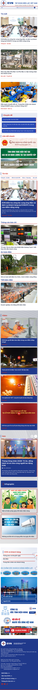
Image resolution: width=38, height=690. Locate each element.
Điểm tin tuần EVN (16, 177)
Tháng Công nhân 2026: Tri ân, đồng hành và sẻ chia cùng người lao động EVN (17, 463)
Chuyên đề (7, 115)
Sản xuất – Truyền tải (6, 76)
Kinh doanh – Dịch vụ (6, 108)
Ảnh (4, 436)
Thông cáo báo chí (8, 222)
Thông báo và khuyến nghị (12, 555)
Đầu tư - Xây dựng (26, 177)
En (36, 7)
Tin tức (5, 174)
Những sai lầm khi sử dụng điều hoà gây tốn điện (18, 536)
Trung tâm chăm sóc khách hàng (14, 562)
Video (4, 315)
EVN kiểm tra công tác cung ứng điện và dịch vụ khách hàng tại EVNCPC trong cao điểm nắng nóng (19, 205)
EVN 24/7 (4, 344)
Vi (34, 7)
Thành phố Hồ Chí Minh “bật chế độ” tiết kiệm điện (15, 370)
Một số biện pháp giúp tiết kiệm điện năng (16, 511)
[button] (35, 173)
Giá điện (5, 559)
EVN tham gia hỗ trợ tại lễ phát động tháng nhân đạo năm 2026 (18, 425)
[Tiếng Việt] (19, 3)
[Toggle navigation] (2, 7)
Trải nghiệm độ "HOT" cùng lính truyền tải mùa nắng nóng (17, 397)
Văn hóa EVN (8, 592)
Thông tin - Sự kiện (6, 43)
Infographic (9, 484)
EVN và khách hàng (12, 552)
